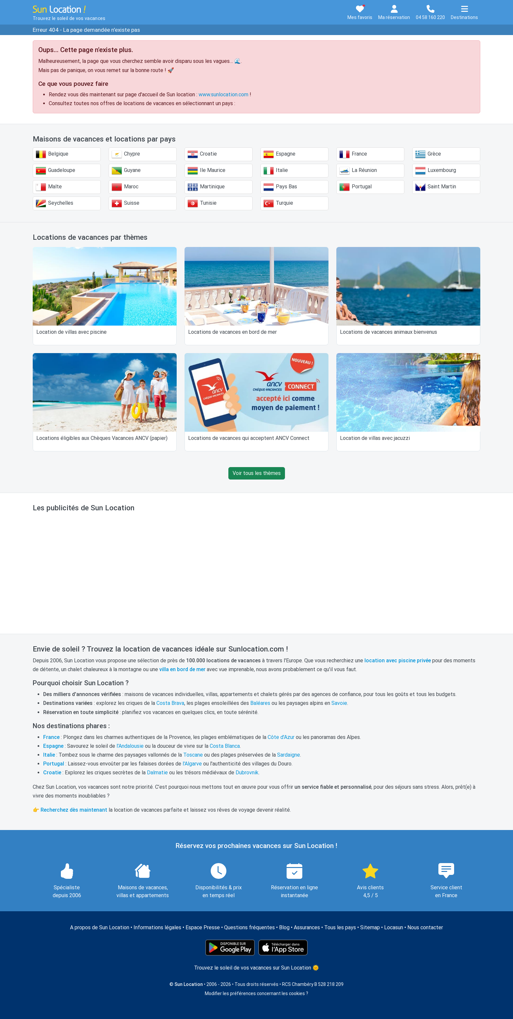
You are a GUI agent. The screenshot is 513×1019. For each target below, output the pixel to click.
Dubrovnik (247, 772)
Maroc (125, 187)
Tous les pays (340, 927)
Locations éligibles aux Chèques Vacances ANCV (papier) (102, 438)
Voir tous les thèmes (257, 473)
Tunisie (202, 203)
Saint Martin (435, 187)
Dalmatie (157, 772)
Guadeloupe (55, 170)
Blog (284, 927)
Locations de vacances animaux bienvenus (388, 332)
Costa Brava (170, 703)
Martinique (206, 187)
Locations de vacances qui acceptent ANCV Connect (249, 438)
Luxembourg (435, 170)
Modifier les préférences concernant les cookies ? (256, 993)
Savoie (339, 703)
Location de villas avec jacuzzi (375, 438)
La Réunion (358, 170)
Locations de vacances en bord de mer (232, 332)
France (353, 154)
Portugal (355, 187)
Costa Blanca (225, 746)
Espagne (279, 154)
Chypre (126, 154)
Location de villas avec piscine (71, 332)
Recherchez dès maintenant (74, 810)
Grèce (428, 154)
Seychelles (54, 203)
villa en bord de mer (182, 669)
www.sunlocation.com (223, 94)
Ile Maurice (206, 170)
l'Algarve (192, 764)
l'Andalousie (130, 746)
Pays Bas (280, 187)
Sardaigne (288, 755)
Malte (49, 187)
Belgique (52, 154)
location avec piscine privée (397, 660)
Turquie (278, 203)
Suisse (125, 203)
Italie (275, 170)
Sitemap (370, 927)
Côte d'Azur (281, 737)
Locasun (393, 927)
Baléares (260, 703)
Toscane (193, 755)
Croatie (202, 154)
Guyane (126, 170)
